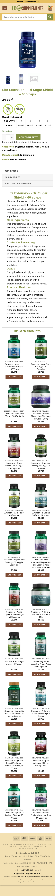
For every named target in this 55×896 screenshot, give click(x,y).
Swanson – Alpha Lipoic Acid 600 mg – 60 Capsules (14, 614)
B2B (50, 844)
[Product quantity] (8, 137)
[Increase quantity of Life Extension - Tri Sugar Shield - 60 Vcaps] (12, 137)
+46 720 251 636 (25, 869)
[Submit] (50, 17)
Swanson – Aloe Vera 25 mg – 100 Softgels (14, 415)
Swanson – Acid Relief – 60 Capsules (14, 514)
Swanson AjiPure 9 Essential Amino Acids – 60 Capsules (41, 664)
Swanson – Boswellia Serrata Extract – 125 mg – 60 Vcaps (14, 713)
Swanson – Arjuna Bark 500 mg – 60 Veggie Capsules (14, 562)
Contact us (40, 844)
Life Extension (26, 154)
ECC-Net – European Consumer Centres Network (34, 877)
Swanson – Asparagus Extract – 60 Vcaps (14, 662)
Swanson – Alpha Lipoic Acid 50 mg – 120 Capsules (14, 466)
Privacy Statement (28, 848)
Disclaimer (24, 846)
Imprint (13, 846)
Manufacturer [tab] (12, 177)
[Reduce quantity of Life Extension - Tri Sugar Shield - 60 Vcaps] (4, 137)
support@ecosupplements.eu (27, 873)
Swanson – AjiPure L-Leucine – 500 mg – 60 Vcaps (41, 713)
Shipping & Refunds (23, 844)
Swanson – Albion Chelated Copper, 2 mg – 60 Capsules (41, 815)
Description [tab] (11, 171)
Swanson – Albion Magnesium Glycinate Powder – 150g (41, 416)
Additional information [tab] (17, 183)
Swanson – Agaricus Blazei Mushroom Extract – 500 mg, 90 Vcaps (14, 764)
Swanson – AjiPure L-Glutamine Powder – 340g (41, 614)
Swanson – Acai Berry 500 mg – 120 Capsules (41, 367)
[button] (4, 8)
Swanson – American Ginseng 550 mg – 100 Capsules (41, 466)
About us (7, 844)
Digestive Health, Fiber (27, 146)
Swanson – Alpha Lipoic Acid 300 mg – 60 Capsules (40, 763)
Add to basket (28, 137)
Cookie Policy (39, 846)
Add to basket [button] (14, 377)
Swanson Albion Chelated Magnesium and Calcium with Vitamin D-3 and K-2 (41, 563)
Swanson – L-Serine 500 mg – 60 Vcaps (41, 514)
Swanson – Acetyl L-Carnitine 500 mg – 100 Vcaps (14, 367)
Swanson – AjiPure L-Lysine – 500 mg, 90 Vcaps (14, 815)
